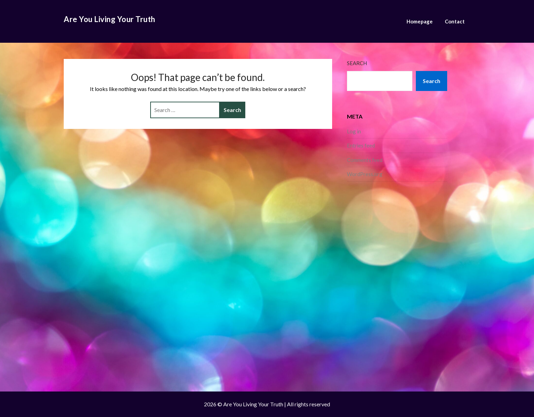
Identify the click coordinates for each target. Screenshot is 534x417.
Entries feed (361, 145)
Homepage (420, 21)
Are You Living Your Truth (109, 19)
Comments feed (364, 160)
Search (357, 63)
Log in (354, 131)
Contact (455, 21)
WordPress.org (364, 174)
